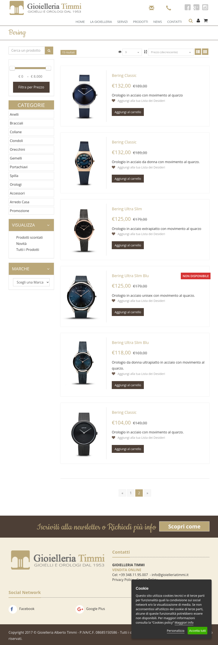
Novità (21, 243)
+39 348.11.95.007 (133, 574)
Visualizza (31, 225)
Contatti (174, 21)
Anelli (14, 114)
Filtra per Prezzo (31, 87)
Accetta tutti (197, 630)
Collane (16, 132)
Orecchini (17, 149)
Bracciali (16, 123)
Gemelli (16, 158)
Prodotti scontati (29, 237)
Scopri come (184, 526)
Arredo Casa (19, 202)
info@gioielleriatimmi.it (170, 574)
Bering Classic (124, 75)
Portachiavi (19, 167)
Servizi (122, 21)
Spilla (14, 175)
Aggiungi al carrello (128, 112)
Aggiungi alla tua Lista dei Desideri (138, 101)
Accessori (17, 193)
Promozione (19, 210)
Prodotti (140, 21)
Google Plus (90, 608)
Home (80, 21)
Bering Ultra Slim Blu (130, 275)
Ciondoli (16, 140)
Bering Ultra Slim (127, 208)
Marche (31, 269)
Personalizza (175, 631)
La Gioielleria (101, 21)
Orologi (16, 184)
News (157, 21)
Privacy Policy (123, 579)
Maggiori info (184, 622)
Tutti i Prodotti (27, 249)
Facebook (21, 608)
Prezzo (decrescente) (171, 52)
